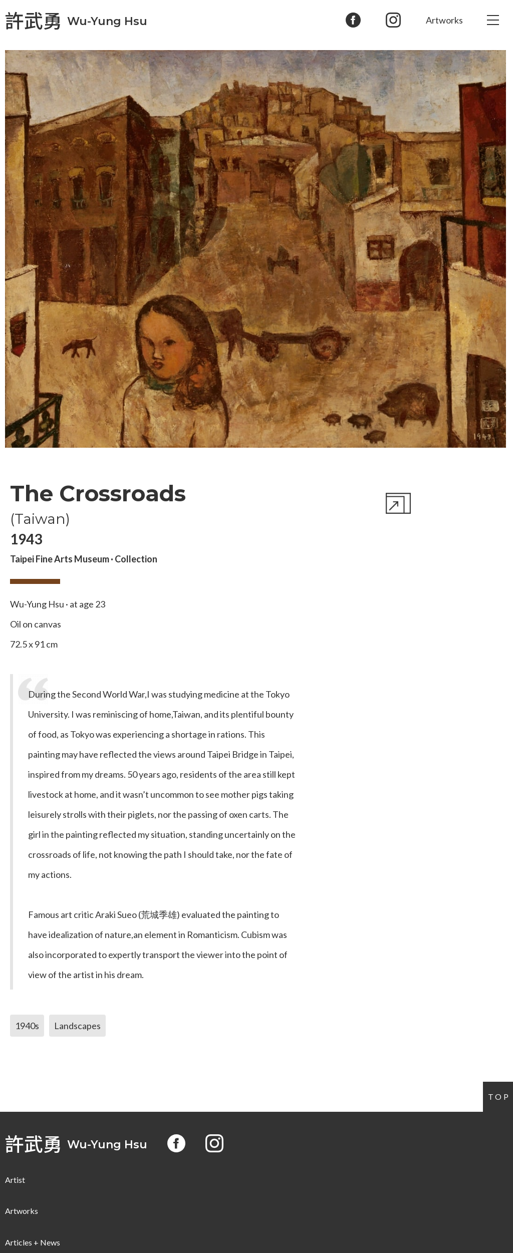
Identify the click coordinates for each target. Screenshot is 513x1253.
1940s (27, 1025)
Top (499, 1096)
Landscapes (77, 1025)
